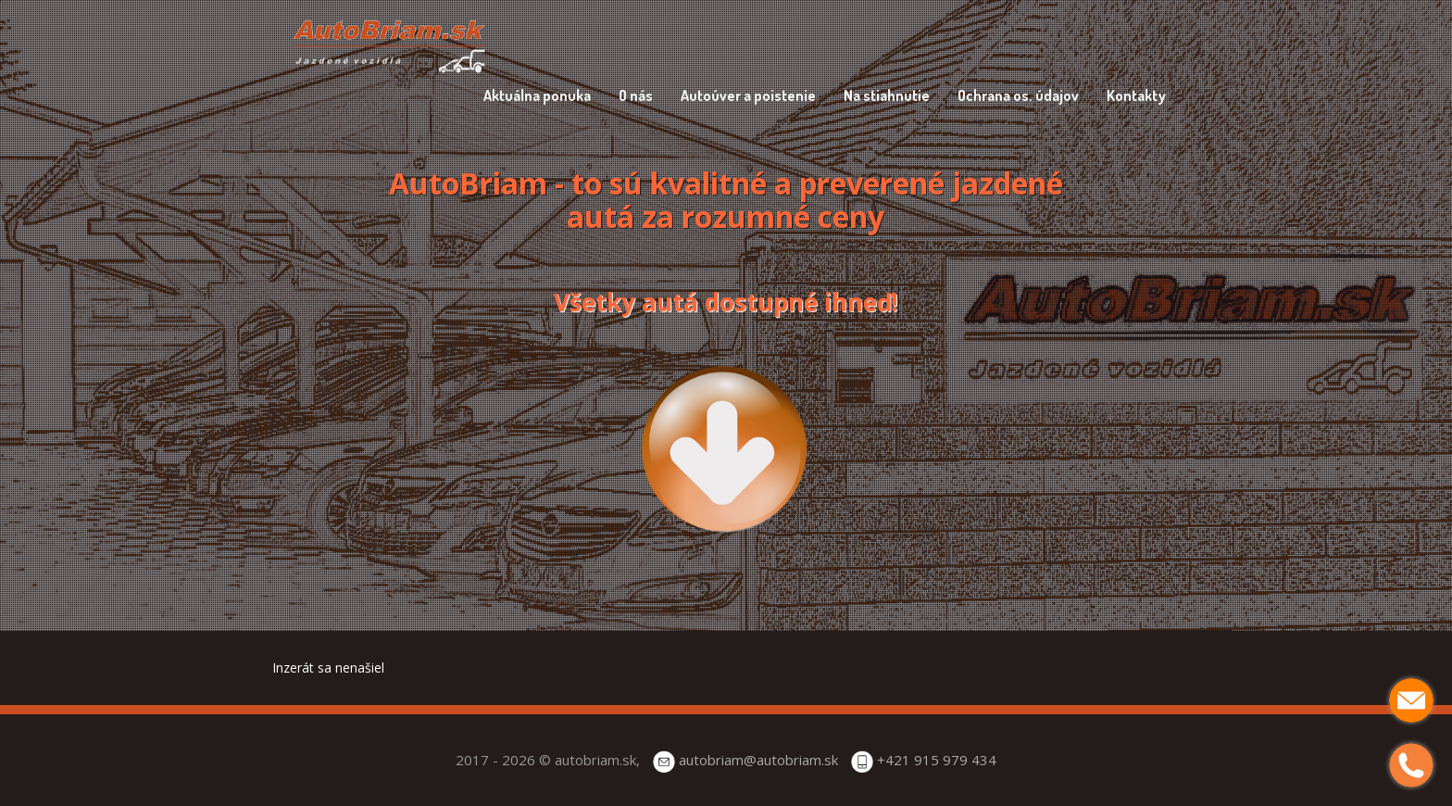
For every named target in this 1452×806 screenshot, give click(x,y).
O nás (636, 95)
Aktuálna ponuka (537, 95)
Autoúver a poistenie (748, 95)
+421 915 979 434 (936, 759)
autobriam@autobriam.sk (758, 759)
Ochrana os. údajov (1018, 95)
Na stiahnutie (887, 95)
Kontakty (1136, 95)
